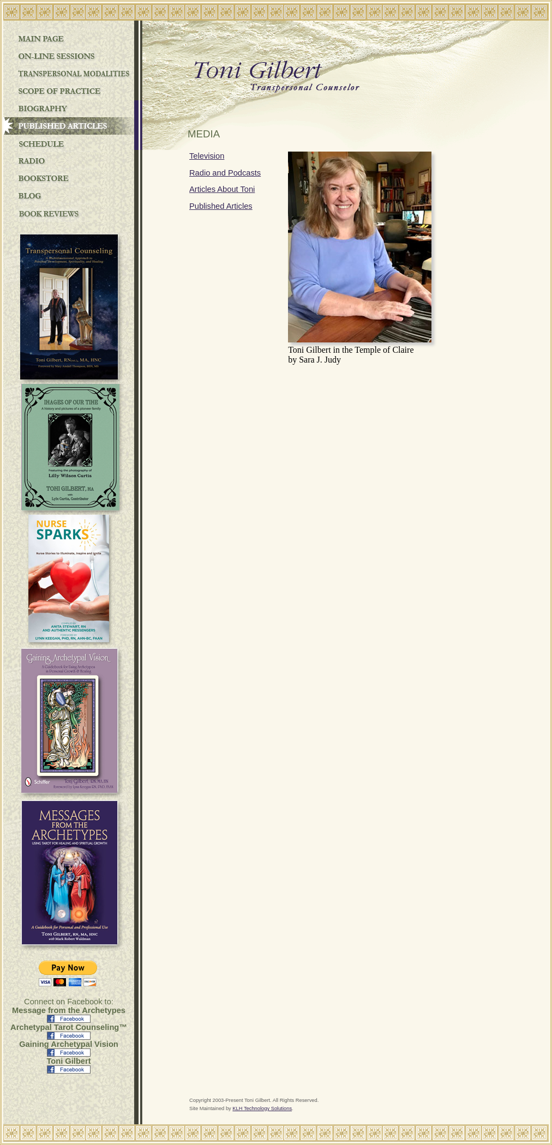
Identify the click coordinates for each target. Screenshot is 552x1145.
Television (206, 156)
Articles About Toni (222, 189)
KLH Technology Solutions (262, 1108)
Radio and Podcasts (225, 172)
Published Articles (221, 206)
